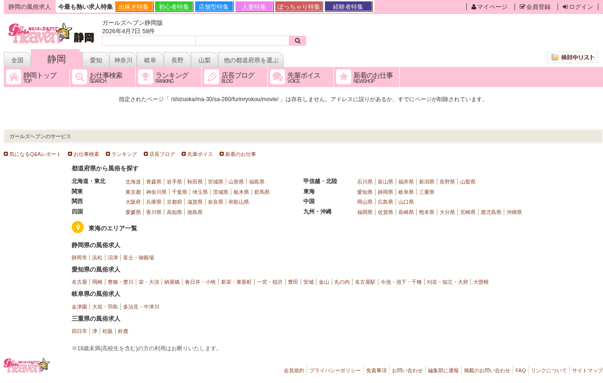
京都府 (174, 202)
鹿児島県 (491, 212)
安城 (308, 282)
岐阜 (150, 60)
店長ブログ (162, 154)
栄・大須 (149, 282)
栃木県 (241, 192)
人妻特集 (254, 6)
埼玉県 (200, 192)
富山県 (385, 181)
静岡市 (79, 257)
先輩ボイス (200, 154)
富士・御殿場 (138, 257)
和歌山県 (238, 202)
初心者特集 (174, 6)
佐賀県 (385, 212)
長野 (177, 60)
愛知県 (365, 192)
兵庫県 (154, 202)
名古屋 (79, 282)
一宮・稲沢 (270, 282)
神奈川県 (156, 192)
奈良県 (215, 202)
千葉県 (179, 192)
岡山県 (365, 202)
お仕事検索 (86, 154)
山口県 (406, 202)
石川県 (365, 181)
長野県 (447, 181)
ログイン (578, 6)
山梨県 (468, 181)
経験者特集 (348, 6)
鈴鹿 (123, 331)
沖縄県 (514, 212)
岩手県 (174, 181)
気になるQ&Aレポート (35, 154)
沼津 (113, 257)
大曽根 (481, 282)
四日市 (79, 331)
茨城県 (220, 192)
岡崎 (97, 282)
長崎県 (406, 212)
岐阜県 (406, 192)
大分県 (447, 212)
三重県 (426, 192)
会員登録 (535, 6)
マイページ (489, 6)
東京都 (133, 192)
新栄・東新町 (236, 282)
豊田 (293, 282)
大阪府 (133, 202)
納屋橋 (172, 282)
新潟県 (426, 181)
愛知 (96, 60)
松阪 (108, 331)
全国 (17, 60)
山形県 (236, 181)
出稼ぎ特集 (133, 6)
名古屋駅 (365, 282)
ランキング (124, 154)
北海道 (133, 181)
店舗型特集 (214, 6)
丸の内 (342, 282)
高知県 (174, 212)
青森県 (154, 181)
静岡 (56, 59)
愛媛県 (133, 212)
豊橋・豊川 (120, 282)
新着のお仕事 (240, 154)
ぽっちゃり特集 (299, 6)
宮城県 (215, 181)
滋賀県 (195, 202)
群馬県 (262, 192)
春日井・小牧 (200, 282)
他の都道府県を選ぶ (251, 60)
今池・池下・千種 (401, 282)
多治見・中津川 (141, 306)
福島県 (257, 181)
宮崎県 (468, 212)
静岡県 (385, 192)
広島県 (385, 202)
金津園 (79, 306)
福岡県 (365, 212)
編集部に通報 (443, 370)
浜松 (97, 257)
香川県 (154, 212)
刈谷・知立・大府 (447, 282)
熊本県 (426, 212)
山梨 (205, 60)
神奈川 (123, 60)
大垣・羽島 (105, 306)
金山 (324, 282)
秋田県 (195, 181)
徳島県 (195, 212)
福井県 (406, 181)
